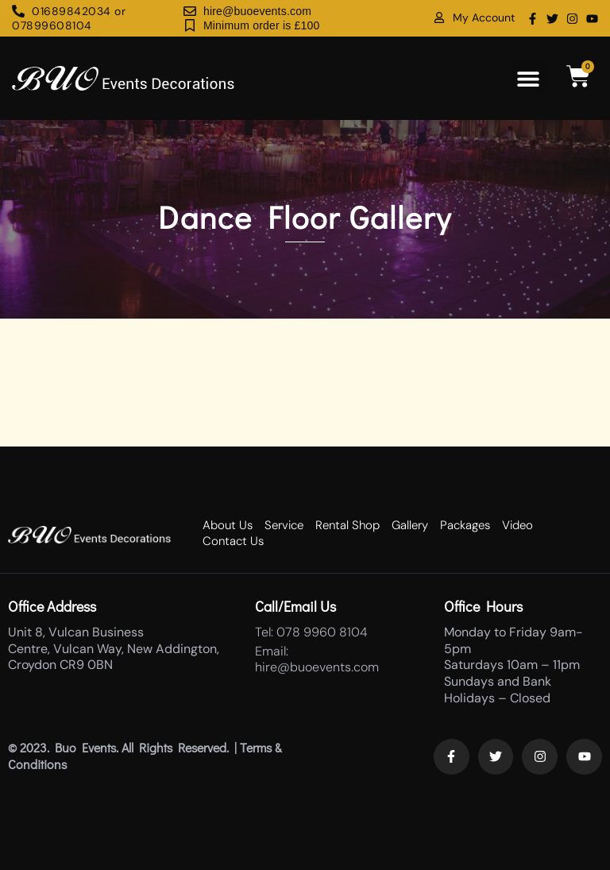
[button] (528, 78)
